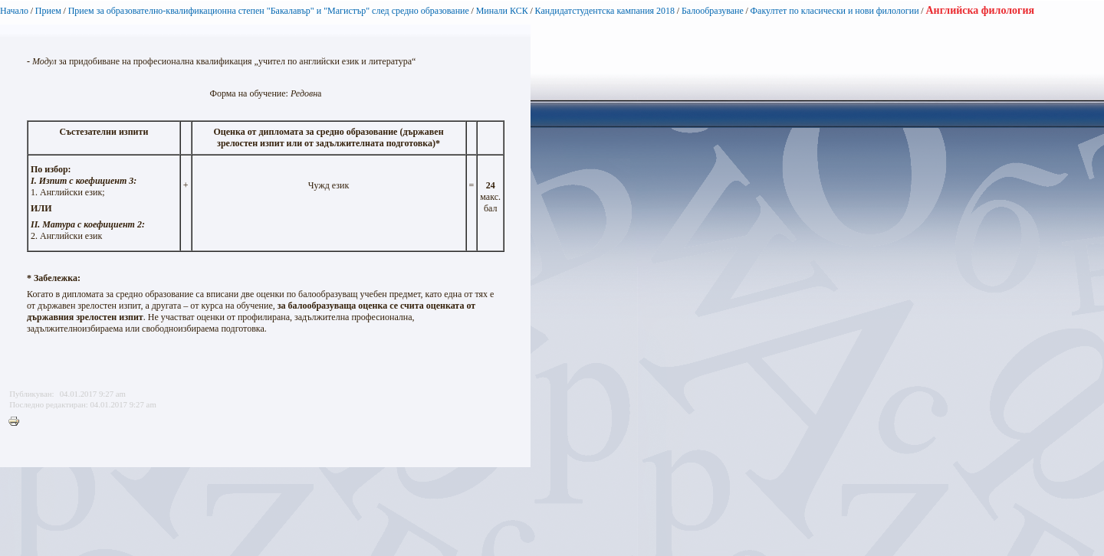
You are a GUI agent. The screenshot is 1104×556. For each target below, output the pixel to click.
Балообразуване (713, 10)
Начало (14, 10)
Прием (48, 10)
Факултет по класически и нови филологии (835, 10)
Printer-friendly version (18, 422)
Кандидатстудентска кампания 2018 (605, 10)
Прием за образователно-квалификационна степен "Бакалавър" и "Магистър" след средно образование (268, 10)
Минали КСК (502, 10)
